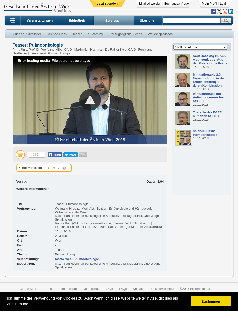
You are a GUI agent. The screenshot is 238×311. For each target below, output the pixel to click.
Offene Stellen (29, 289)
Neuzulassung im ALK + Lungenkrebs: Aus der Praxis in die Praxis (210, 59)
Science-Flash (57, 34)
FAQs (123, 289)
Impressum (69, 289)
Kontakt (138, 289)
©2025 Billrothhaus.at (195, 289)
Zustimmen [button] (211, 301)
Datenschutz (91, 289)
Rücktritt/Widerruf (162, 289)
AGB (109, 289)
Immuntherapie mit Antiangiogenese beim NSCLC (209, 97)
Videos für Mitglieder (27, 34)
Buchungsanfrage (176, 3)
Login (224, 3)
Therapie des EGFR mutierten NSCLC (207, 114)
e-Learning (95, 34)
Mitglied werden (150, 3)
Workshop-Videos (160, 34)
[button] (31, 304)
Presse (50, 289)
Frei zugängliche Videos (125, 34)
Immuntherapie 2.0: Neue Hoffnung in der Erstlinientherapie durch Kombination (209, 80)
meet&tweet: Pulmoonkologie (77, 259)
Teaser (77, 34)
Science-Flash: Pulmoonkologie (205, 132)
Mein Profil (209, 3)
